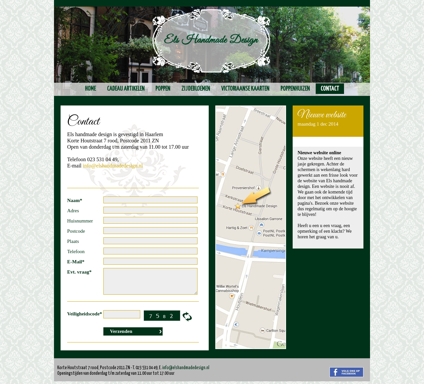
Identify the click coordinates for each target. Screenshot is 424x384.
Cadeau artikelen (126, 89)
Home (90, 89)
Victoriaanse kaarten (245, 89)
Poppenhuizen (295, 89)
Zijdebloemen (195, 89)
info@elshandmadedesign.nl (113, 165)
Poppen (162, 89)
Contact (330, 89)
